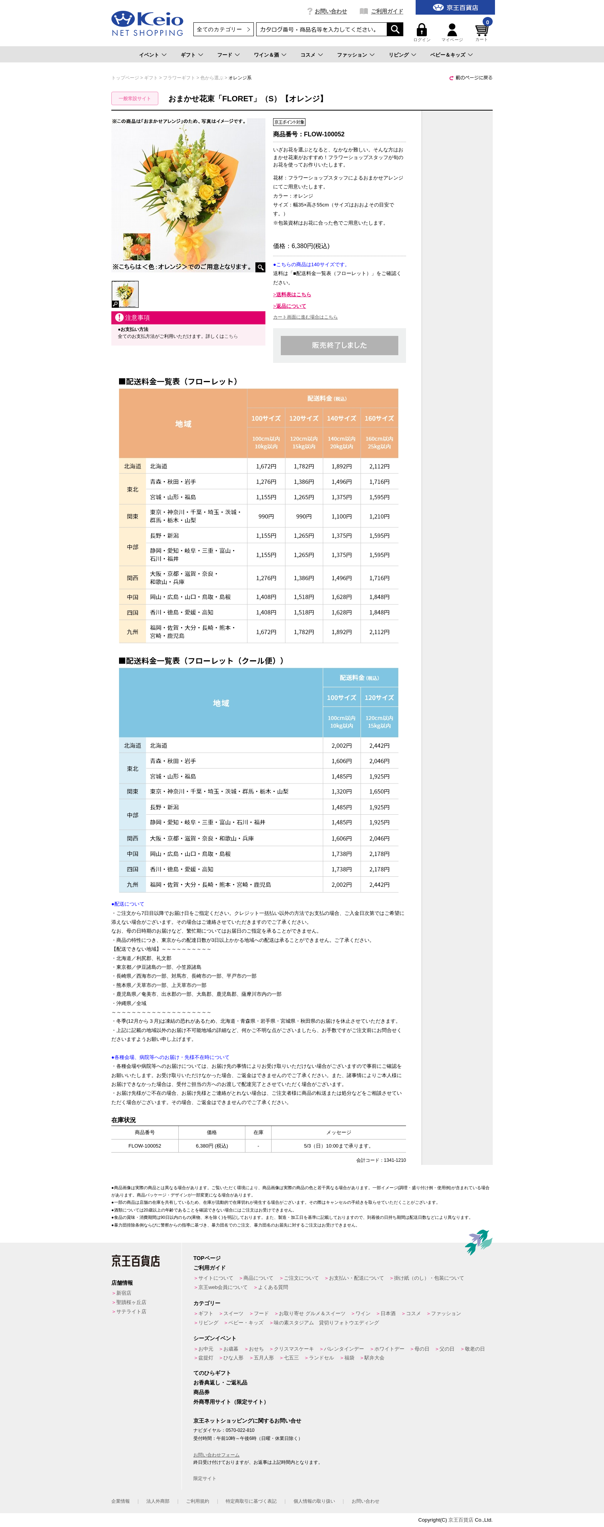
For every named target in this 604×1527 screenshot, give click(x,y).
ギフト (188, 55)
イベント (149, 55)
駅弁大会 (374, 1358)
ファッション (352, 55)
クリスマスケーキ (294, 1349)
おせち (256, 1349)
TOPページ (207, 1258)
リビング (399, 55)
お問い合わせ (331, 11)
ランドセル (321, 1358)
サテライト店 (131, 1311)
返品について (291, 306)
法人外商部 (157, 1501)
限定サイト (204, 1478)
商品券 (201, 1392)
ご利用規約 (197, 1501)
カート (483, 32)
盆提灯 (205, 1358)
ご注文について (301, 1278)
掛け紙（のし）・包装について (429, 1278)
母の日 (422, 1349)
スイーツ (233, 1313)
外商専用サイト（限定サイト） (231, 1402)
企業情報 (120, 1501)
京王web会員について (223, 1287)
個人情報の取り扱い (314, 1501)
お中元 (205, 1349)
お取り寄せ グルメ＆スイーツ (312, 1313)
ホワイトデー (389, 1349)
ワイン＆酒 (266, 55)
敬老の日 (475, 1349)
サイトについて (215, 1278)
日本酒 (388, 1313)
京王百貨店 (460, 1520)
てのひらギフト (212, 1373)
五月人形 (264, 1358)
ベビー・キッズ (245, 1323)
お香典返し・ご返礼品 (220, 1382)
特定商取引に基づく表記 (251, 1501)
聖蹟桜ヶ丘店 (131, 1302)
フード (224, 55)
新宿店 (123, 1293)
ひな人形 (233, 1358)
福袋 (349, 1358)
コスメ (307, 55)
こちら (231, 336)
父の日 (447, 1349)
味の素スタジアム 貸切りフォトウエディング (326, 1323)
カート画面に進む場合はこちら (305, 317)
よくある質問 (273, 1287)
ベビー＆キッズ (447, 55)
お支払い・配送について (356, 1278)
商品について (258, 1278)
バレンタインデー (344, 1349)
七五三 (291, 1358)
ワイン (363, 1313)
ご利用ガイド (387, 11)
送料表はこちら (293, 294)
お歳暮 (230, 1349)
